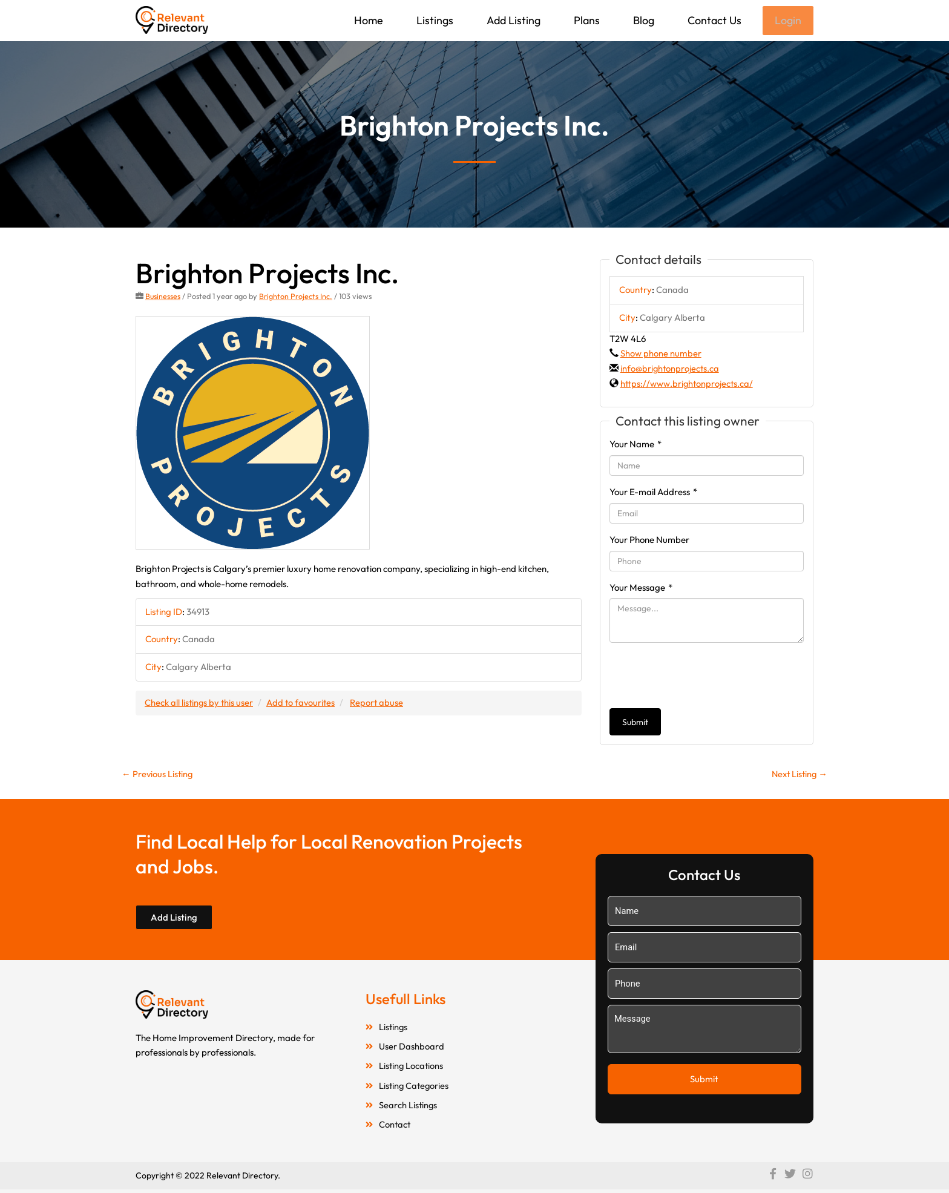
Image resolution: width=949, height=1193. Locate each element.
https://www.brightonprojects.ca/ (687, 384)
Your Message (640, 588)
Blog (642, 20)
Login (787, 21)
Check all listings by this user (200, 703)
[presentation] (701, 676)
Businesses (163, 297)
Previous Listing (158, 775)
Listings (433, 20)
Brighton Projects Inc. (296, 297)
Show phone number (660, 354)
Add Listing (512, 20)
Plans (586, 20)
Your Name (635, 445)
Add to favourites (303, 703)
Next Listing (798, 775)
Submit (635, 723)
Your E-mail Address (653, 493)
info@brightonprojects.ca (670, 369)
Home (367, 20)
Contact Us (713, 20)
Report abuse (380, 703)
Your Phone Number (649, 541)
